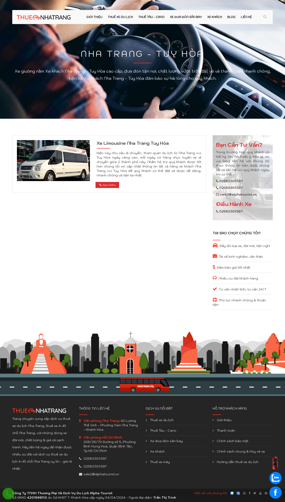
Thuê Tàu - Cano (151, 17)
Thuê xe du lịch (120, 17)
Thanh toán (224, 431)
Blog (231, 17)
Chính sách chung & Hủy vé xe (239, 451)
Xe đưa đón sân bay (186, 17)
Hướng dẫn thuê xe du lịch (236, 462)
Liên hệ (246, 17)
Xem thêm (107, 185)
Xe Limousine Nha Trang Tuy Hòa (133, 143)
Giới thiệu (94, 17)
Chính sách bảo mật (230, 441)
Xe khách (214, 17)
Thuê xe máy (158, 462)
